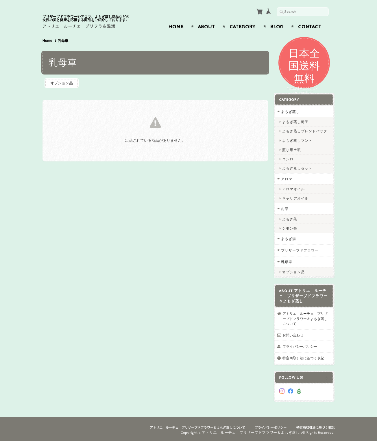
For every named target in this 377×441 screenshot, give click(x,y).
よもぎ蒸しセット (297, 168)
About (206, 27)
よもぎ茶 (289, 219)
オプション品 (61, 83)
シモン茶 (289, 228)
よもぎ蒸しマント (297, 140)
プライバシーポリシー (299, 346)
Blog (277, 27)
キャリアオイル (295, 198)
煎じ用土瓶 (291, 150)
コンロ (287, 159)
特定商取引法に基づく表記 (303, 358)
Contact (309, 27)
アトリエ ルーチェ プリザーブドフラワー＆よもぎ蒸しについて (305, 318)
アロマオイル (293, 189)
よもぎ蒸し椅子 (295, 122)
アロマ (286, 179)
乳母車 (286, 262)
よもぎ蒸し (290, 111)
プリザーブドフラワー (300, 250)
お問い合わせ (292, 335)
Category (243, 27)
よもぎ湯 (288, 239)
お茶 (285, 209)
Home (176, 27)
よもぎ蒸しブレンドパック (304, 131)
